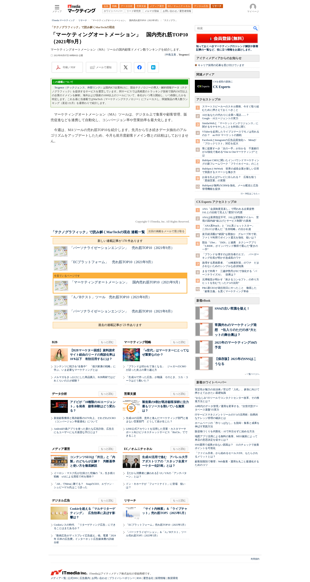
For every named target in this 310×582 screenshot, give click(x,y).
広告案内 (85, 578)
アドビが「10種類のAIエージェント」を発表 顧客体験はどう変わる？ (93, 406)
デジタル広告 (61, 500)
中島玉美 (171, 54)
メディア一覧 (58, 578)
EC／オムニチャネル (138, 449)
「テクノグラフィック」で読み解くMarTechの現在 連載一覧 (98, 232)
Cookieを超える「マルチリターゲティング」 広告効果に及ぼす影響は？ (92, 513)
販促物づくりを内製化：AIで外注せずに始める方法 (224, 431)
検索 (256, 28)
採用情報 (160, 578)
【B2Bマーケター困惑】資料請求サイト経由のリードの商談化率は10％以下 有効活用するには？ (92, 355)
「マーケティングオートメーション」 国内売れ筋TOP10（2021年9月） (126, 282)
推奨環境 (172, 578)
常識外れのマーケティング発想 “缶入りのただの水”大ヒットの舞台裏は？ (236, 330)
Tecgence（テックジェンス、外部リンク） (78, 87)
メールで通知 (104, 67)
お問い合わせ (99, 578)
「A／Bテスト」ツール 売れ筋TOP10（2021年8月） (111, 297)
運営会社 (148, 578)
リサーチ (130, 500)
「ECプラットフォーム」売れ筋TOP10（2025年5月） (156, 524)
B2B (54, 342)
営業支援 (130, 393)
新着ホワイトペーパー (211, 382)
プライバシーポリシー (122, 578)
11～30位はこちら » (250, 193)
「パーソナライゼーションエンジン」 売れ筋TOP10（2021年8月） (122, 311)
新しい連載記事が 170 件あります (120, 240)
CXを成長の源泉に (223, 81)
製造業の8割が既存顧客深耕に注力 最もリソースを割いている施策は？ (167, 406)
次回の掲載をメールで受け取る (166, 231)
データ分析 (59, 393)
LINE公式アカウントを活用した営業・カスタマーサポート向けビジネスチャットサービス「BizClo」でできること (157, 432)
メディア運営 (61, 449)
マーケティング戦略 (137, 342)
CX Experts (221, 87)
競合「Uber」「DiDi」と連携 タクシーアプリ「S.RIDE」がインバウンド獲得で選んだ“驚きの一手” (230, 246)
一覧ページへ (252, 374)
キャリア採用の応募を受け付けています (221, 65)
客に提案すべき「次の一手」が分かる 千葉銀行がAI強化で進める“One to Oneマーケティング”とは (230, 152)
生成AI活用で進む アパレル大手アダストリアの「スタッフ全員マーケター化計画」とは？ (165, 461)
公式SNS (73, 578)
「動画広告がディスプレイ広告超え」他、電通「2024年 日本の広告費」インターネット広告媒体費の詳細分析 (85, 539)
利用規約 (255, 559)
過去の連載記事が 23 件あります (120, 325)
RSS (139, 578)
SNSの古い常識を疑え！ (232, 308)
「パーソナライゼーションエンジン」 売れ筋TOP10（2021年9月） (122, 248)
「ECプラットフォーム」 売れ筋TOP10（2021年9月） (112, 262)
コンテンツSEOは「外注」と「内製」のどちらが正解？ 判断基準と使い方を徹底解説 (92, 461)
